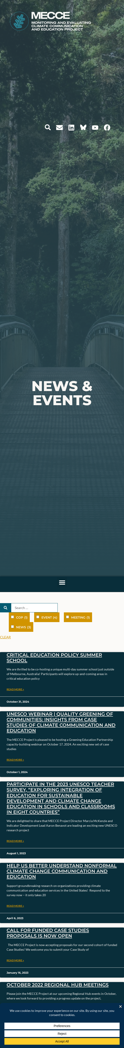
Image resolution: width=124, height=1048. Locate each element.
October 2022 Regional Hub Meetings (58, 985)
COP (22, 617)
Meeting (80, 617)
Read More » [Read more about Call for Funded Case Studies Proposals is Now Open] (15, 960)
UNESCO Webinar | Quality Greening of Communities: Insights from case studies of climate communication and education (61, 722)
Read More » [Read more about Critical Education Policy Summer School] (15, 689)
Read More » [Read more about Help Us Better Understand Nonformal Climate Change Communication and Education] (15, 905)
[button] (48, 127)
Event (49, 617)
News (23, 627)
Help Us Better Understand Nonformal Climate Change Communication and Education (62, 871)
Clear (5, 637)
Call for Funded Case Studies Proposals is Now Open (48, 933)
